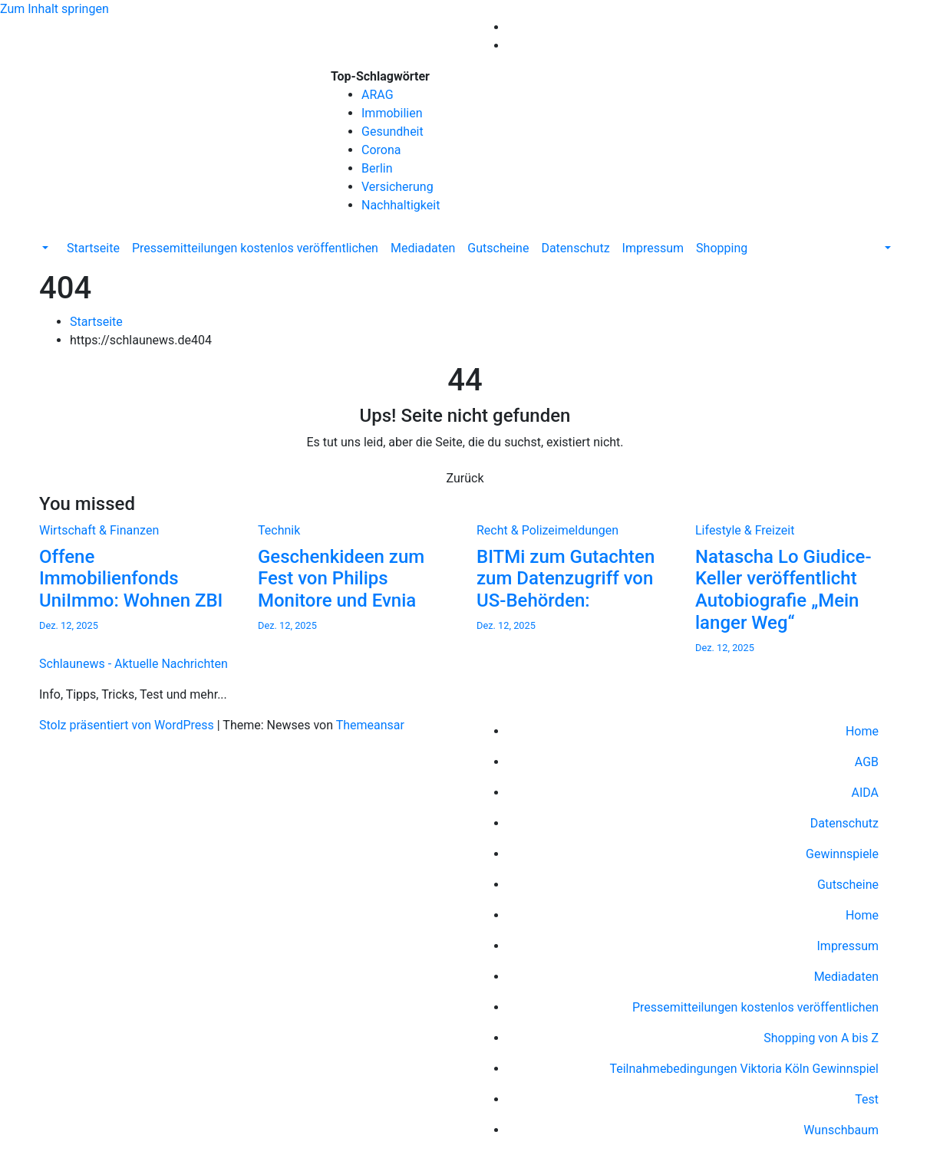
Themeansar (370, 725)
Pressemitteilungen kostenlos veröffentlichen (255, 248)
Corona (381, 150)
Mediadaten (423, 248)
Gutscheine (498, 248)
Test (867, 1099)
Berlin (377, 168)
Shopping (721, 248)
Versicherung (397, 186)
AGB (867, 762)
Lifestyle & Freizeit (744, 530)
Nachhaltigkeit (400, 205)
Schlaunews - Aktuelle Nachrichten (133, 125)
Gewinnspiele (842, 854)
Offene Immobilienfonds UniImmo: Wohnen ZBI (131, 579)
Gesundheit (392, 131)
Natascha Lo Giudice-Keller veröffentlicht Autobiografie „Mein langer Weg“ (783, 589)
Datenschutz (575, 248)
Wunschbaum (841, 1130)
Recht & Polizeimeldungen (547, 530)
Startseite (93, 248)
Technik (279, 530)
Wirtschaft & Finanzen (99, 530)
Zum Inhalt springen (54, 9)
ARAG (377, 94)
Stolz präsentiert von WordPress (128, 725)
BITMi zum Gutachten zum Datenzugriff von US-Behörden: (566, 579)
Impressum (653, 248)
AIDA (865, 792)
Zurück (465, 478)
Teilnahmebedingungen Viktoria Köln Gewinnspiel (744, 1068)
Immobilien (392, 113)
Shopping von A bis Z (821, 1038)
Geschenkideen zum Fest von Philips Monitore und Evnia (341, 579)
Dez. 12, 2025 (68, 625)
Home (862, 731)
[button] (43, 248)
